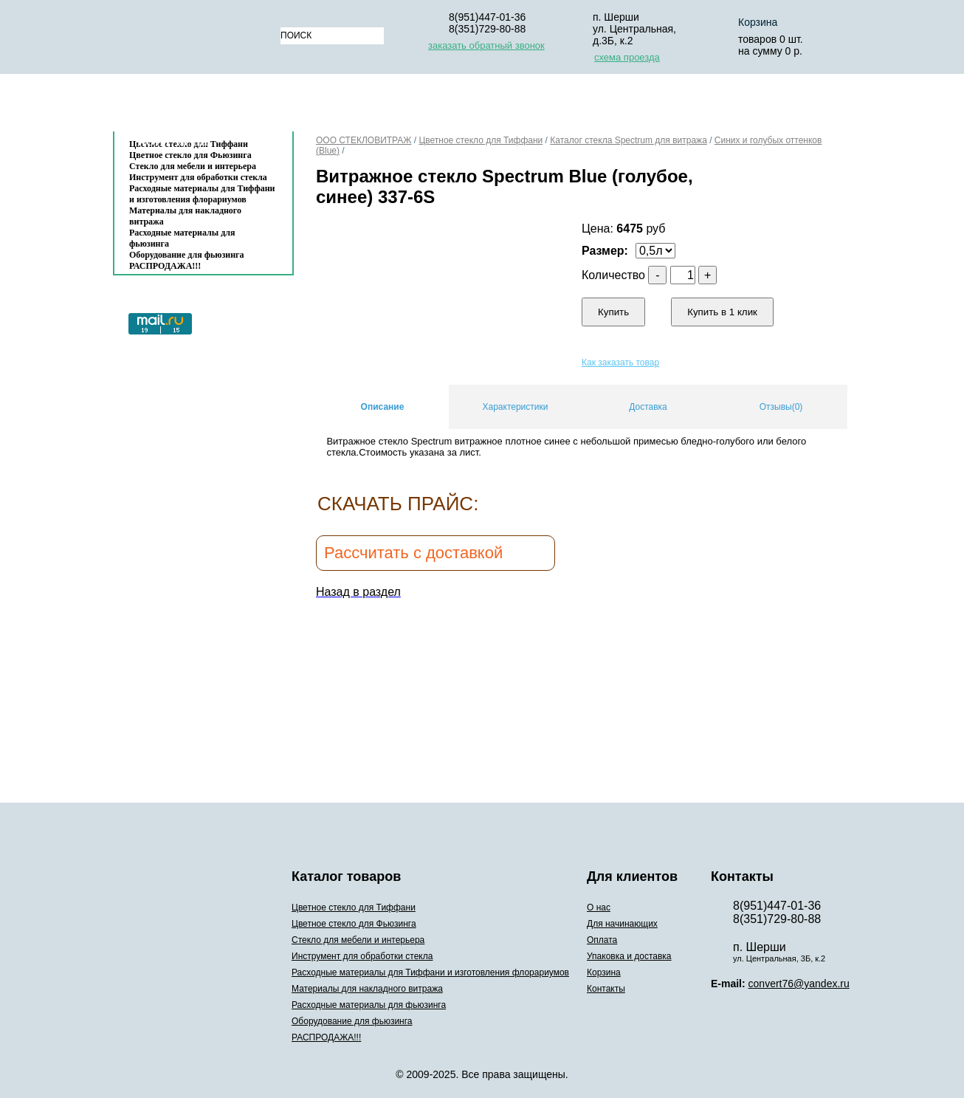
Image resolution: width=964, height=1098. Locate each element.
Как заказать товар (620, 362)
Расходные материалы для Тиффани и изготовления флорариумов (202, 194)
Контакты (172, 141)
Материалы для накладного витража (185, 216)
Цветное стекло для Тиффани (481, 140)
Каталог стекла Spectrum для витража (628, 140)
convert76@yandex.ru (799, 983)
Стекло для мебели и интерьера (192, 166)
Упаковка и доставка (620, 106)
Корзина (757, 22)
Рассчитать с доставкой (413, 552)
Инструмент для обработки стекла (198, 177)
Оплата (508, 106)
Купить (613, 312)
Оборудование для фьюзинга (186, 255)
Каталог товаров (196, 106)
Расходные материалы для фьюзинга (182, 238)
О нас (316, 106)
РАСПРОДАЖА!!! (165, 266)
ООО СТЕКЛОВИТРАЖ (363, 140)
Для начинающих (409, 106)
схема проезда (627, 57)
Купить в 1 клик (722, 312)
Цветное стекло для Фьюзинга (354, 924)
